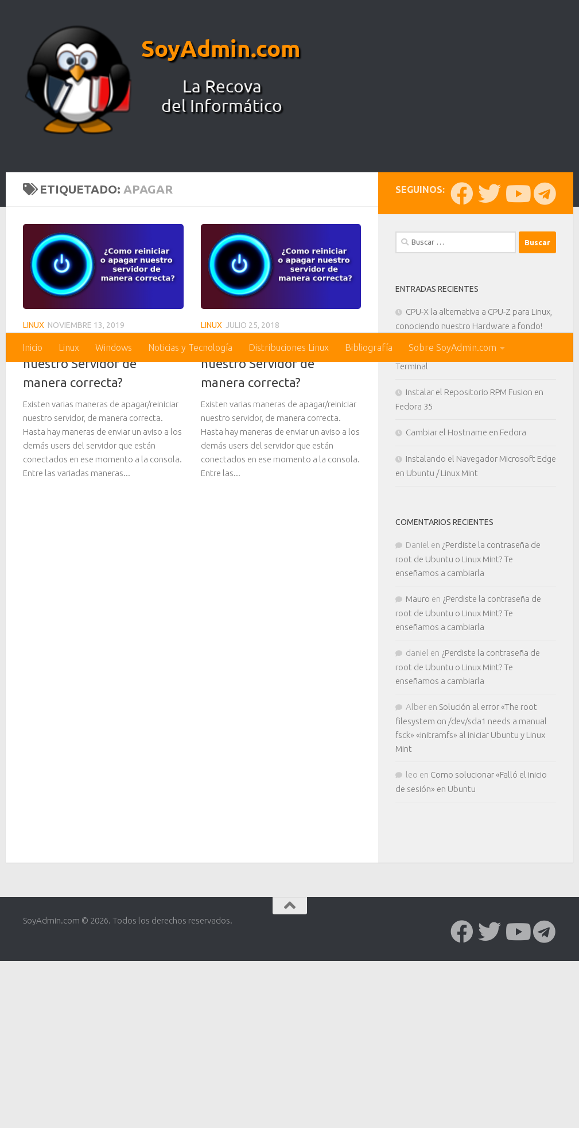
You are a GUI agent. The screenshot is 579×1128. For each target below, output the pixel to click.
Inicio (32, 347)
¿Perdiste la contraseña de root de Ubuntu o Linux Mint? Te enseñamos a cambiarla (468, 748)
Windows (113, 347)
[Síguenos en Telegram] (544, 383)
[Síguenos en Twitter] (489, 383)
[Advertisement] (289, 247)
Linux (69, 347)
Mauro (418, 788)
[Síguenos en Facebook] (461, 383)
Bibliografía (369, 347)
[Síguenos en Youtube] (517, 383)
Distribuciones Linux (288, 347)
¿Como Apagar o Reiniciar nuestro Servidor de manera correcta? (95, 553)
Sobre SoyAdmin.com (452, 347)
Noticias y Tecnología (190, 347)
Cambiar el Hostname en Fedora (466, 622)
